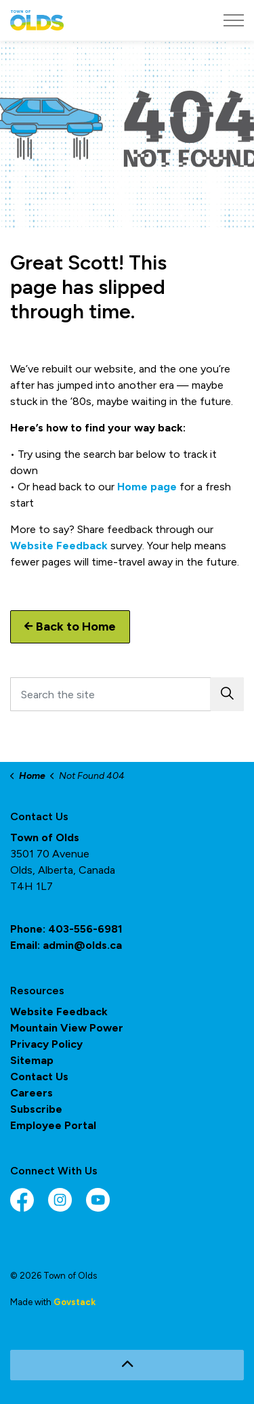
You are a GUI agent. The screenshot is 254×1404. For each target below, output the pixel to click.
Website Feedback (59, 545)
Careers (31, 1092)
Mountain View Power (66, 1027)
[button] (227, 694)
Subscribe (36, 1109)
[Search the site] (127, 694)
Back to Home (70, 627)
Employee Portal (53, 1125)
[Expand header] (233, 20)
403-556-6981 (85, 928)
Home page (147, 486)
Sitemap (32, 1060)
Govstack (75, 1302)
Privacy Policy (46, 1044)
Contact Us (39, 1076)
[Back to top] (127, 1365)
